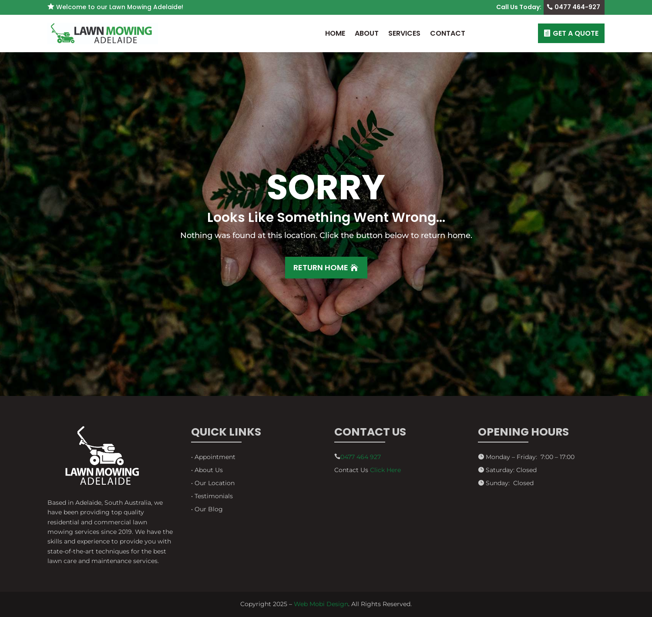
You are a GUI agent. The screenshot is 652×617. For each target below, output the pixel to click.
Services (404, 33)
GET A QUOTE (575, 33)
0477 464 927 (360, 457)
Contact (447, 33)
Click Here (385, 470)
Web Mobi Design (321, 604)
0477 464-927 (577, 7)
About (367, 33)
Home (335, 33)
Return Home (320, 267)
